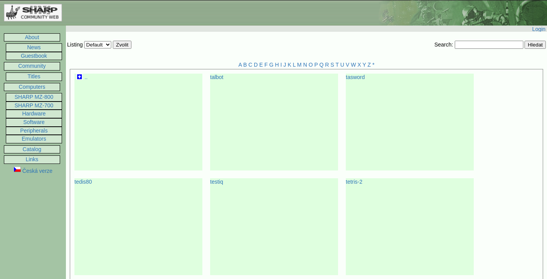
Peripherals (34, 130)
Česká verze (33, 171)
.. (86, 77)
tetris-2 (354, 182)
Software (34, 122)
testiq (216, 182)
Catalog (31, 149)
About (32, 37)
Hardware (34, 113)
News (34, 47)
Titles (34, 76)
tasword (355, 77)
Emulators (34, 139)
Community (32, 66)
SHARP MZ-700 (33, 105)
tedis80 (83, 182)
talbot (216, 77)
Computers (32, 87)
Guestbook (34, 56)
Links (32, 159)
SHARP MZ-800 (33, 97)
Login (538, 29)
